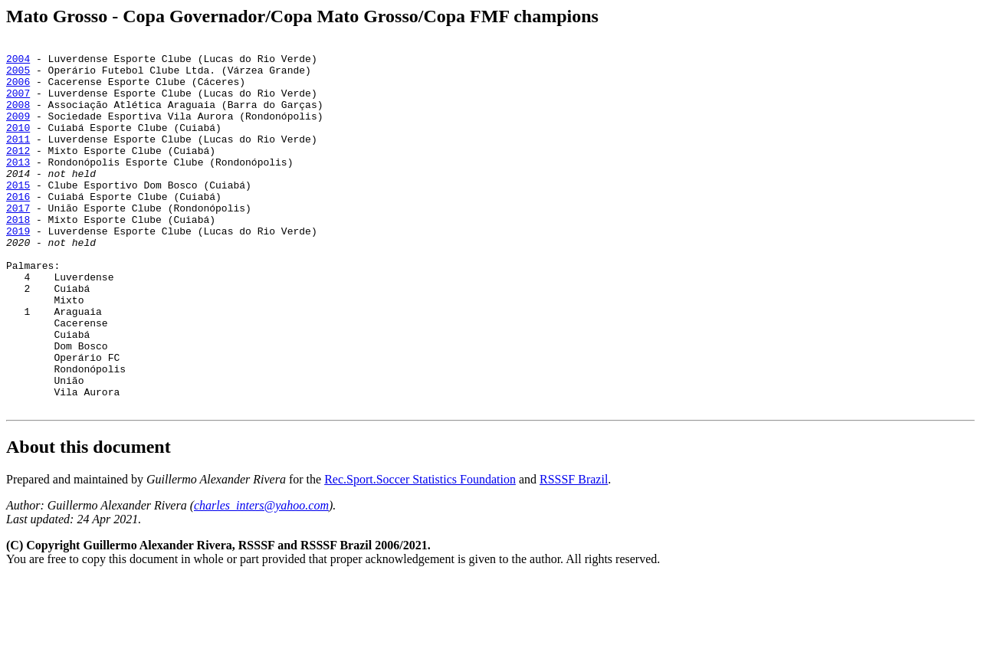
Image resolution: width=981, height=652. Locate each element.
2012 (18, 173)
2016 (18, 228)
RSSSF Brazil (574, 552)
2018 (18, 256)
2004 (18, 63)
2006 (18, 90)
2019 (18, 270)
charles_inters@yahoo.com (261, 578)
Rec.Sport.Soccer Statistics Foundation (420, 552)
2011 (18, 159)
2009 (18, 132)
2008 (18, 118)
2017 (18, 242)
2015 (18, 214)
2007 (18, 104)
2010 (18, 145)
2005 (18, 77)
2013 (18, 187)
